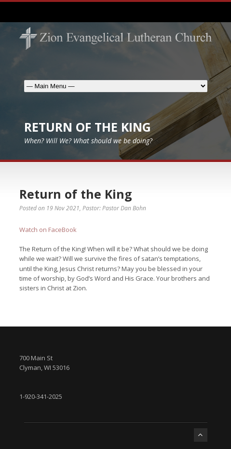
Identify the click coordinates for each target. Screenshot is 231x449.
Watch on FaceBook (48, 229)
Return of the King (75, 194)
